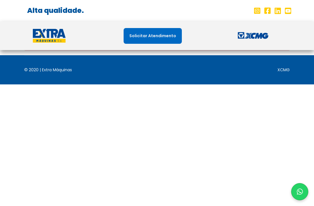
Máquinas (174, 36)
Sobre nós (119, 36)
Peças (204, 36)
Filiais (146, 36)
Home (92, 36)
